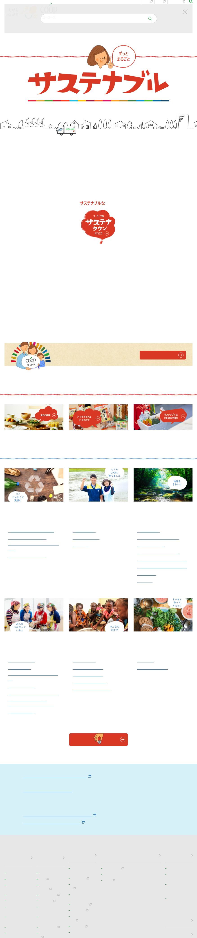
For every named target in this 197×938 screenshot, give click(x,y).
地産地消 (81, 453)
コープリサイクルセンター (32, 438)
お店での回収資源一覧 (28, 464)
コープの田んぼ (87, 445)
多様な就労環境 (22, 633)
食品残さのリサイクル (28, 445)
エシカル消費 (149, 438)
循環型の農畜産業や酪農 (159, 445)
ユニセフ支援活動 (89, 591)
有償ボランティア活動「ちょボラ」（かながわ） (32, 623)
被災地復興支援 (22, 603)
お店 (148, 10)
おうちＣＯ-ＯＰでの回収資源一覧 (33, 454)
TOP (7, 41)
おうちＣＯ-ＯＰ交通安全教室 (33, 612)
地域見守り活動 (22, 577)
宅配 (161, 10)
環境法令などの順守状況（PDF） (55, 743)
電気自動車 (147, 490)
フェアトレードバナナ (93, 605)
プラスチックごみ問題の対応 (161, 480)
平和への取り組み (89, 584)
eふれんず (177, 10)
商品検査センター (153, 584)
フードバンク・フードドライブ (32, 593)
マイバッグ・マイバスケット (161, 468)
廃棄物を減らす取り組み (159, 460)
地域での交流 (20, 584)
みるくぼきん (85, 577)
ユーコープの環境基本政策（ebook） (59, 697)
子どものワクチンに (91, 598)
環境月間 (145, 497)
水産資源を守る (151, 453)
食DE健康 (146, 577)
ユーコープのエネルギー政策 (49, 712)
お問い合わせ (132, 10)
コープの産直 (85, 438)
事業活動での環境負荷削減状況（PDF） (61, 736)
